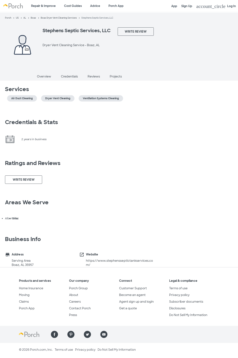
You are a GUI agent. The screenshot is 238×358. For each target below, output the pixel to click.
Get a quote (128, 308)
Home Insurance (31, 288)
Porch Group (78, 288)
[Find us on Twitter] (87, 334)
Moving (24, 295)
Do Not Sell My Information (188, 315)
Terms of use (178, 288)
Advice (95, 6)
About (73, 295)
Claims (24, 301)
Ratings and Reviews (32, 163)
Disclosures (177, 308)
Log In (216, 6)
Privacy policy (179, 295)
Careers (75, 301)
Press (73, 315)
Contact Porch (80, 308)
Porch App (115, 6)
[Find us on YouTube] (103, 334)
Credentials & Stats (31, 122)
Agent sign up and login (136, 301)
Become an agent (132, 295)
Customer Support (133, 288)
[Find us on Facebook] (54, 334)
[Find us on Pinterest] (70, 334)
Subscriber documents (186, 301)
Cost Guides (73, 6)
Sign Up (186, 6)
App (174, 6)
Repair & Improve (43, 6)
